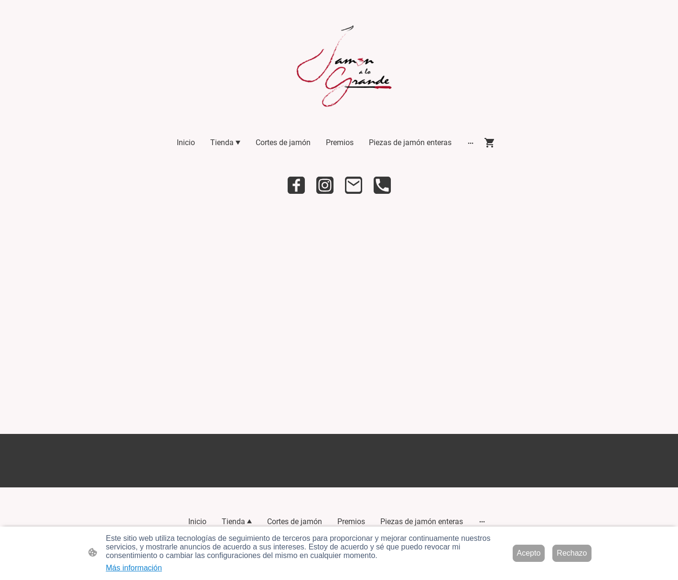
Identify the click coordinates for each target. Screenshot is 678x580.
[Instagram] (325, 185)
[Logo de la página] (339, 69)
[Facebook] (296, 185)
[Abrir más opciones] (470, 143)
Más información (134, 568)
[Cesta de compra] (491, 142)
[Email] (353, 185)
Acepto (529, 553)
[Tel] (382, 185)
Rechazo (572, 553)
